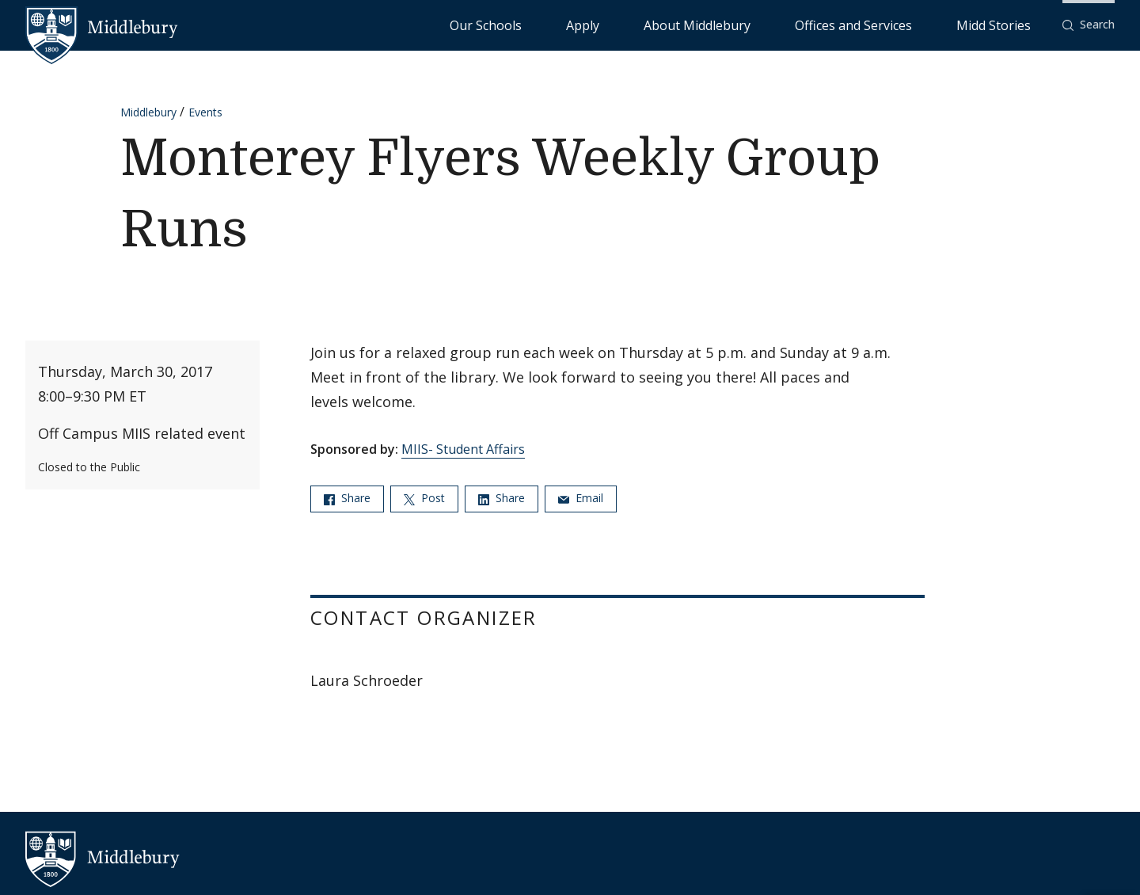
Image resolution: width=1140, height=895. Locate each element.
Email (580, 497)
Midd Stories (1010, 24)
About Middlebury (791, 24)
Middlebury (148, 112)
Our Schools (649, 24)
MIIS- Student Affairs (463, 449)
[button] (1088, 25)
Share (347, 497)
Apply (713, 24)
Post (424, 497)
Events (205, 112)
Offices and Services (908, 24)
